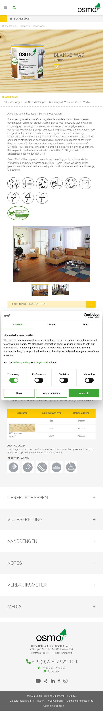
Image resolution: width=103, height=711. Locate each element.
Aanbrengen (55, 102)
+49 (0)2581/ (51, 662)
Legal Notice (43, 362)
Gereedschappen (36, 102)
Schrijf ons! (51, 671)
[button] (55, 18)
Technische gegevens (14, 102)
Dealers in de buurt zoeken (28, 304)
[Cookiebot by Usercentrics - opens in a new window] (85, 315)
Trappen (23, 26)
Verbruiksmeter (72, 102)
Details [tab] (51, 324)
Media (86, 102)
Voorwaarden (55, 701)
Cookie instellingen (53, 706)
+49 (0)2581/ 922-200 (51, 668)
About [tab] (85, 324)
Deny (19, 393)
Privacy (40, 701)
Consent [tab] (18, 324)
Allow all (84, 393)
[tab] (51, 498)
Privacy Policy (21, 362)
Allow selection (51, 393)
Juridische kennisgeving (80, 701)
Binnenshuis (9, 26)
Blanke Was (38, 26)
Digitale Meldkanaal (21, 701)
